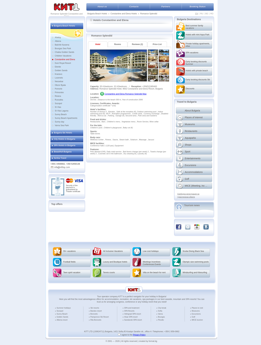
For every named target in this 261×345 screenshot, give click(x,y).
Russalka (59, 100)
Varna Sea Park (62, 125)
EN (196, 13)
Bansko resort (96, 311)
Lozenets (59, 78)
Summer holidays (64, 308)
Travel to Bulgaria (186, 101)
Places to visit (197, 308)
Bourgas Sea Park (63, 48)
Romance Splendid (148, 13)
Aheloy (58, 37)
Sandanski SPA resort (133, 320)
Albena (58, 41)
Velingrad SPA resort (132, 314)
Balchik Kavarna (62, 45)
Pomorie (58, 89)
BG (206, 13)
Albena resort (62, 320)
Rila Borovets (95, 320)
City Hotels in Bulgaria (64, 139)
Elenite (58, 67)
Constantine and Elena (65, 59)
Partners (165, 6)
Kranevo (58, 74)
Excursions (196, 314)
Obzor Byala (60, 85)
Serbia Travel (60, 158)
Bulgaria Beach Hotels (97, 13)
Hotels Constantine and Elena (109, 20)
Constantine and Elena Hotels (124, 13)
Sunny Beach (61, 114)
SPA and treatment (131, 308)
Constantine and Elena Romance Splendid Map (125, 94)
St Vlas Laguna (61, 111)
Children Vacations (63, 56)
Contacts (134, 6)
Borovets (94, 314)
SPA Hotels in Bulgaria (64, 145)
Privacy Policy (139, 335)
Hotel (97, 44)
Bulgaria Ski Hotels (63, 133)
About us (102, 6)
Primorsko (59, 92)
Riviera (58, 96)
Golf (193, 317)
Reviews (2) (137, 44)
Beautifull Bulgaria (63, 152)
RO (211, 13)
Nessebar (59, 81)
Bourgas (161, 317)
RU (201, 13)
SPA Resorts (129, 311)
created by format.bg (148, 341)
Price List (157, 44)
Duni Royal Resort (63, 63)
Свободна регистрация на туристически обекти (188, 195)
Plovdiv (161, 320)
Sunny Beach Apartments (66, 118)
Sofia (160, 311)
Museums (196, 311)
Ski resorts (94, 308)
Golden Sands (61, 70)
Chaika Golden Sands (64, 52)
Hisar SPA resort (131, 317)
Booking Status (198, 6)
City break (162, 308)
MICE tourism (197, 320)
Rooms (117, 44)
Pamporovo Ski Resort (99, 317)
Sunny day (59, 122)
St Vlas (58, 107)
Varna (160, 314)
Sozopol (58, 103)
